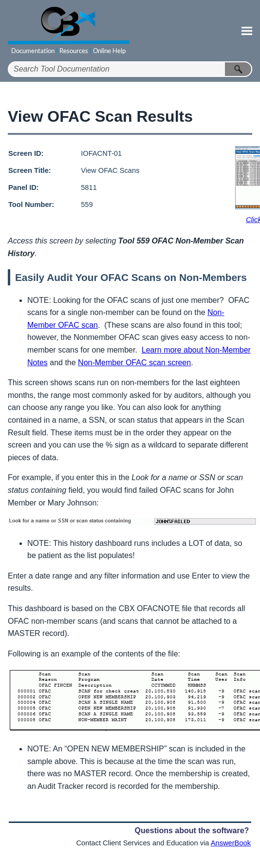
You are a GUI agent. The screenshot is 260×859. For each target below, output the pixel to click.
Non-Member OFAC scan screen (134, 362)
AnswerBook (231, 843)
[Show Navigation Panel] (247, 30)
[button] (238, 69)
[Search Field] (130, 69)
